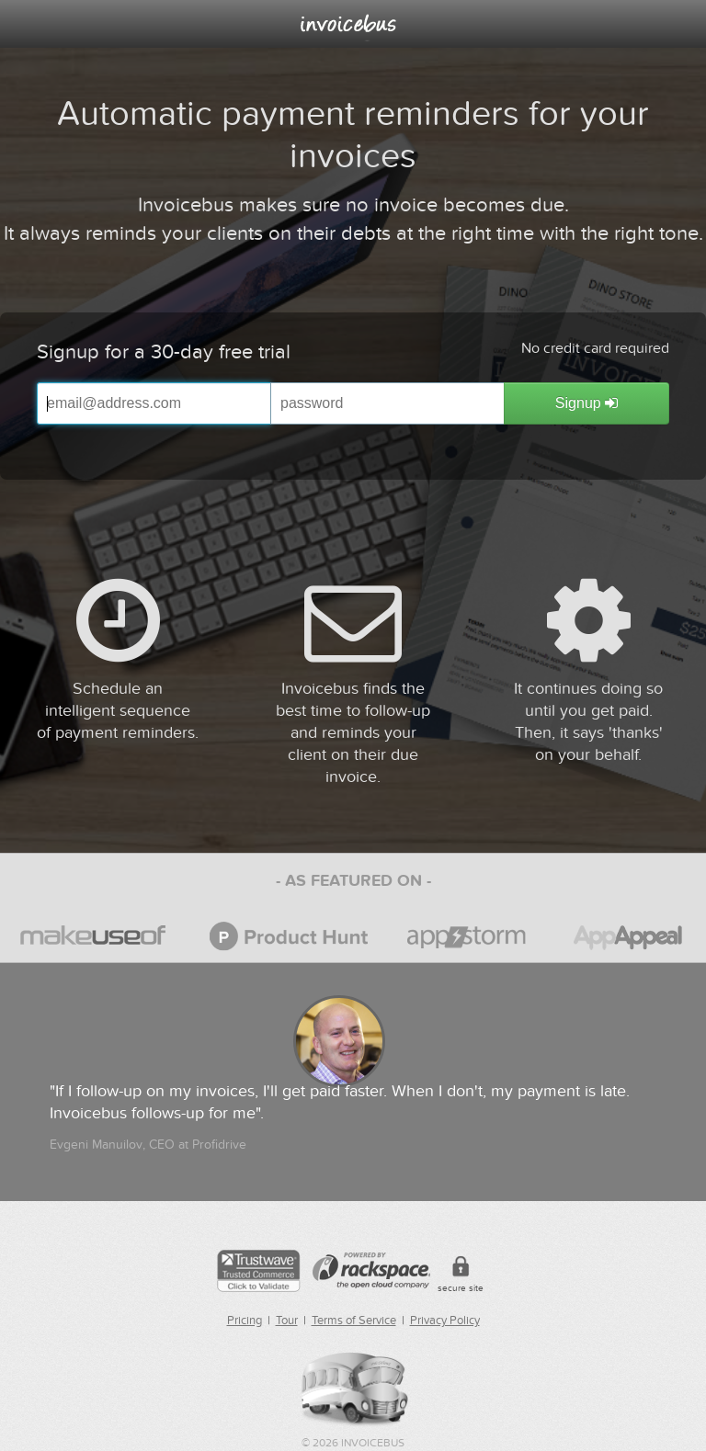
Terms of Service (354, 1320)
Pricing (244, 1320)
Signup (586, 403)
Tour (287, 1320)
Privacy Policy (445, 1320)
